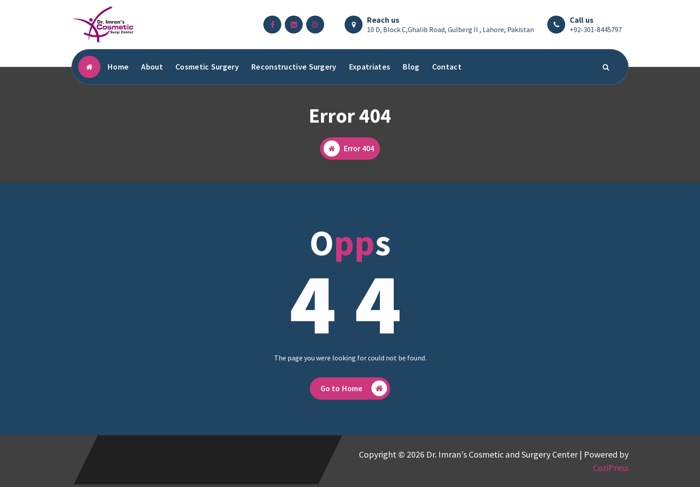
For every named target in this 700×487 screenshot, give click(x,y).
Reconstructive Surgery (294, 67)
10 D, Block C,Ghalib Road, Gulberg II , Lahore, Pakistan (450, 29)
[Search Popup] (606, 67)
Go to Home (354, 395)
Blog (411, 67)
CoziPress (611, 467)
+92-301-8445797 (596, 29)
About (152, 67)
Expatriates (369, 67)
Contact (447, 67)
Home (118, 67)
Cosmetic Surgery (207, 67)
